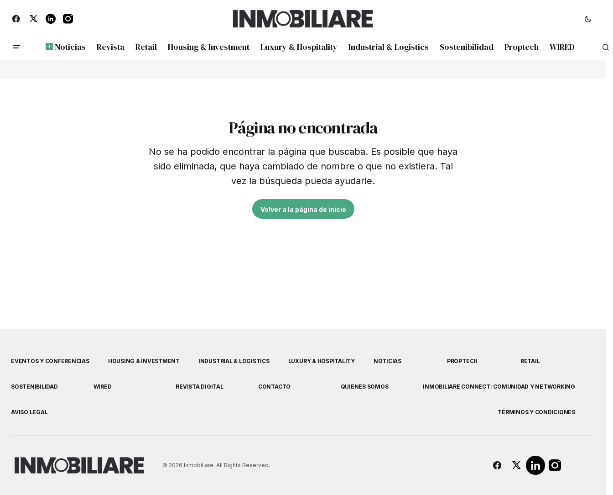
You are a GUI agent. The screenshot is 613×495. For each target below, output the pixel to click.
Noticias (387, 361)
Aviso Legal (29, 412)
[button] (588, 19)
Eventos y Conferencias (50, 361)
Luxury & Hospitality (321, 361)
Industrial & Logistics (234, 361)
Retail (530, 361)
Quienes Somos (365, 386)
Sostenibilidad (34, 386)
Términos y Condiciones (536, 412)
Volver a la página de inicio (303, 209)
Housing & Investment (144, 361)
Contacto (274, 386)
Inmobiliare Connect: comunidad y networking (499, 386)
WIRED (103, 386)
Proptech (462, 361)
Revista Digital (199, 386)
